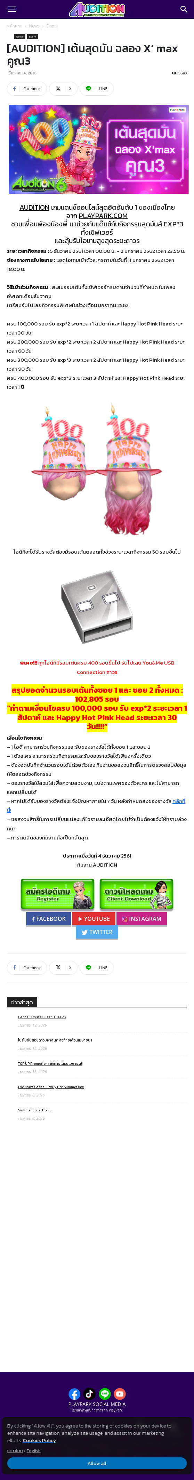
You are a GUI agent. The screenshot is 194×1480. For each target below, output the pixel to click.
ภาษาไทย (15, 1451)
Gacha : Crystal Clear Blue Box (42, 1017)
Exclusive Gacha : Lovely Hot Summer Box (51, 1086)
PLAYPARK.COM (103, 215)
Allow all (97, 1463)
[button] (12, 9)
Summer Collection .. (34, 1110)
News (34, 26)
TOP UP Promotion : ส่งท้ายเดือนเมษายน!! (50, 1063)
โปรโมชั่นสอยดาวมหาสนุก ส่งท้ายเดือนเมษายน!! (55, 1040)
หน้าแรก (14, 26)
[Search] (184, 9)
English (34, 1451)
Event (51, 26)
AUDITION (34, 207)
